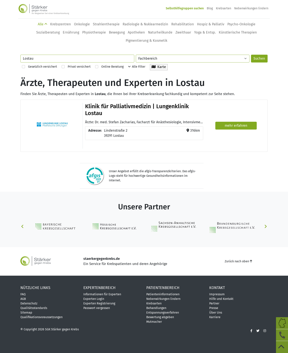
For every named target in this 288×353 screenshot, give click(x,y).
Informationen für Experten (102, 294)
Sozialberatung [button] (48, 32)
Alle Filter (136, 66)
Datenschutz (28, 303)
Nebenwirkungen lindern (251, 8)
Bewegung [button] (117, 32)
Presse (213, 308)
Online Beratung (109, 66)
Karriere (214, 317)
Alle (42, 24)
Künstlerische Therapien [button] (238, 32)
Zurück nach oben (238, 261)
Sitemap (26, 312)
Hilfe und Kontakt (221, 299)
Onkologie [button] (82, 24)
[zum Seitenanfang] (282, 347)
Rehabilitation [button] (182, 24)
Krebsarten (223, 8)
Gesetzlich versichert (39, 66)
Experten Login (93, 299)
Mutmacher (154, 321)
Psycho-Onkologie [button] (241, 24)
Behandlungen (156, 308)
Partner (214, 303)
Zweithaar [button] (183, 32)
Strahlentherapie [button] (106, 24)
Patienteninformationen (162, 294)
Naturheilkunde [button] (160, 32)
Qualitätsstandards (33, 308)
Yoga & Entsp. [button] (205, 32)
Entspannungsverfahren (162, 312)
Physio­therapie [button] (94, 32)
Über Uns (215, 312)
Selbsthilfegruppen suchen (185, 8)
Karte (159, 67)
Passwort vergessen (96, 308)
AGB (23, 299)
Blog (210, 8)
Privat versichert (76, 66)
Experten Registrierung (99, 303)
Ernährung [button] (71, 32)
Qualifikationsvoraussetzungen (41, 317)
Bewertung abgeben (160, 317)
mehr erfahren (236, 125)
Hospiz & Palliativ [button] (210, 24)
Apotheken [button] (136, 32)
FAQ (23, 294)
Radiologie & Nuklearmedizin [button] (145, 24)
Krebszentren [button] (60, 24)
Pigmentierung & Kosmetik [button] (146, 40)
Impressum (217, 294)
